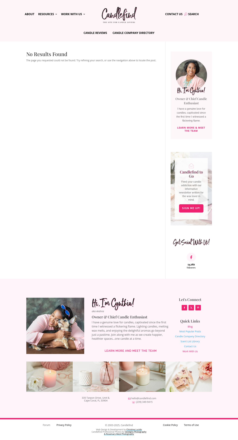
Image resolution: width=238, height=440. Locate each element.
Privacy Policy (63, 425)
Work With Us (71, 14)
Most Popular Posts (190, 331)
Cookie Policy (170, 425)
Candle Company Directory (133, 33)
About (29, 14)
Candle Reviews (95, 33)
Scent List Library (190, 341)
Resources (46, 14)
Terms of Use (191, 425)
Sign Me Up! (191, 208)
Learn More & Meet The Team (191, 129)
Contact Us (173, 14)
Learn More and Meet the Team (131, 350)
